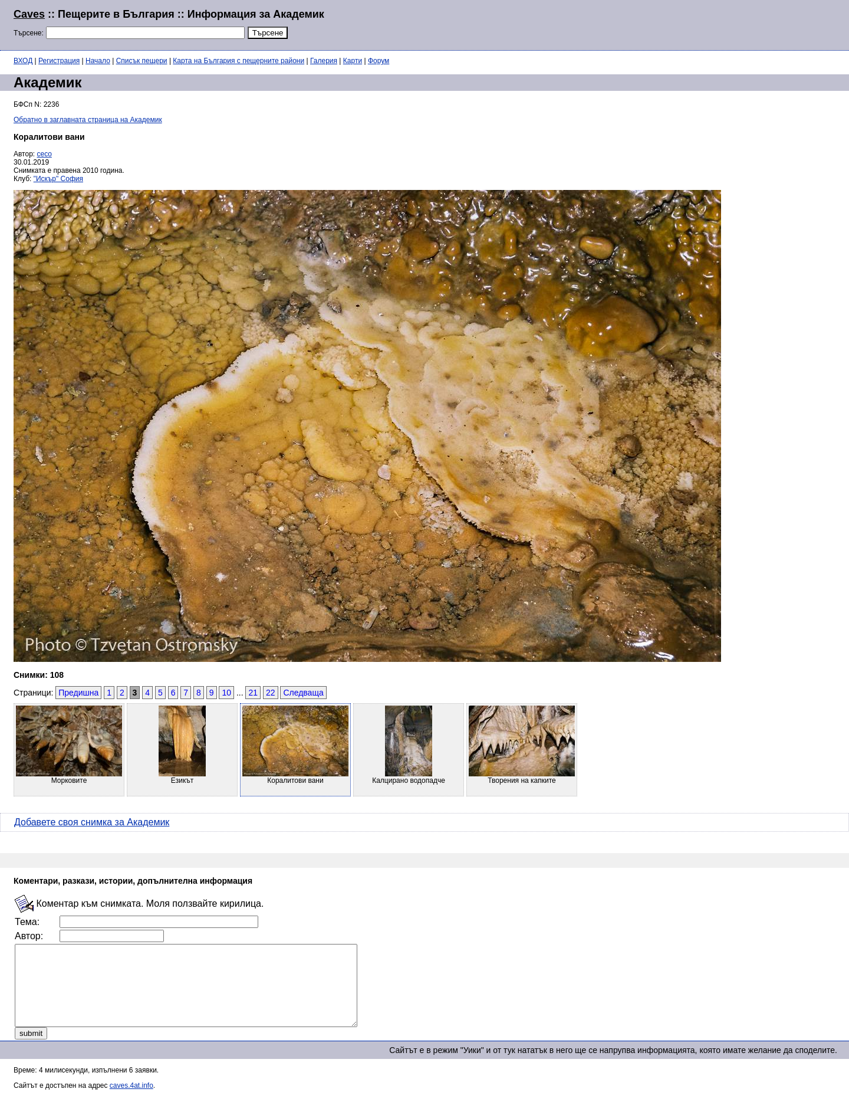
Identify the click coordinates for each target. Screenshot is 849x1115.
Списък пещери (141, 61)
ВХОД (23, 61)
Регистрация (59, 61)
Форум (378, 61)
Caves (29, 14)
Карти (352, 61)
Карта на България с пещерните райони (238, 61)
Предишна (78, 692)
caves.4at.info (131, 1101)
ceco (44, 154)
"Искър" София (58, 179)
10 (226, 692)
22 (270, 692)
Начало (97, 61)
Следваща (303, 692)
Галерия (323, 61)
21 (253, 692)
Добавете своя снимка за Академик (91, 822)
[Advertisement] (692, 23)
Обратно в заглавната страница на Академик (88, 120)
